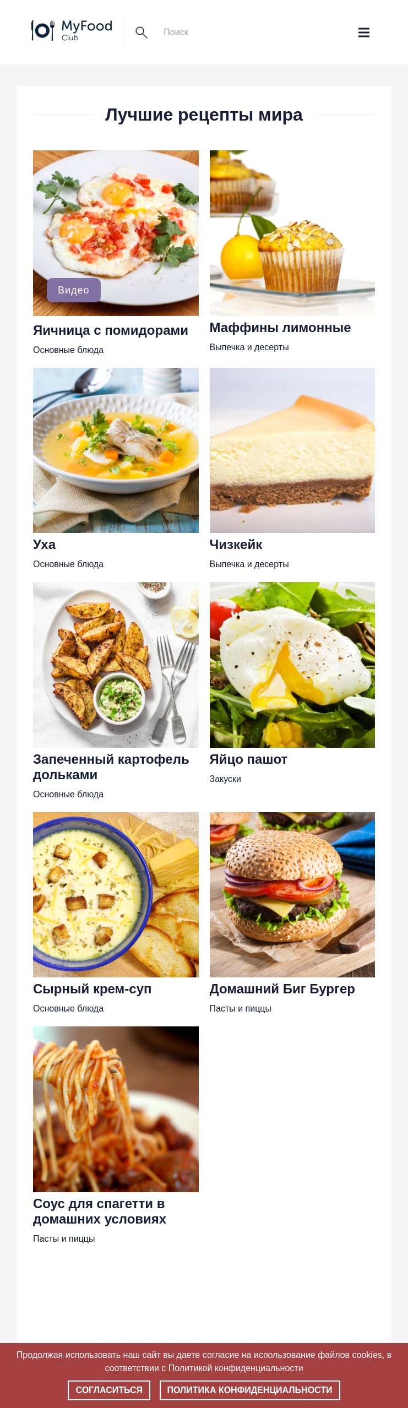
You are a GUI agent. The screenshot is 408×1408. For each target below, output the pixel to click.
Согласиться (109, 1390)
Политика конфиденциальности (250, 1390)
